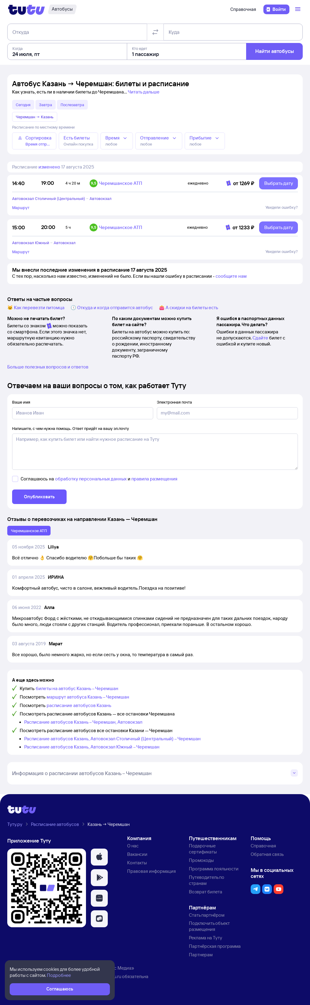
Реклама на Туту (205, 938)
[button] (99, 857)
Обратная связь (267, 854)
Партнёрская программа (215, 946)
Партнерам (201, 955)
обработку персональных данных (91, 479)
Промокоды (201, 860)
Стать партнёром (206, 915)
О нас (133, 846)
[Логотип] (26, 9)
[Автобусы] (62, 9)
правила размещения (154, 479)
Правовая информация (151, 871)
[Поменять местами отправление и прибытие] (155, 32)
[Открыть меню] (298, 9)
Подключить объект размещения (209, 926)
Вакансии (137, 854)
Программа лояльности (214, 869)
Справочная (243, 9)
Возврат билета (205, 892)
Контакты (137, 863)
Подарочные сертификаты (203, 849)
